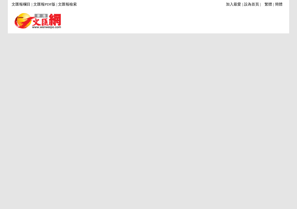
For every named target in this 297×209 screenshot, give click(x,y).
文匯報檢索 (67, 4)
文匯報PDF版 (44, 4)
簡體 (278, 4)
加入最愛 (233, 4)
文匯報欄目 (21, 4)
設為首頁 (251, 4)
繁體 (268, 4)
